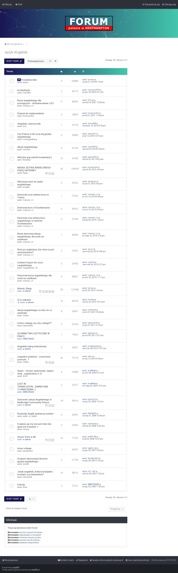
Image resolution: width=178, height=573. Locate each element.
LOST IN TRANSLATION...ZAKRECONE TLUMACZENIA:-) (32, 386)
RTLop (91, 100)
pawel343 (92, 157)
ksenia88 (92, 123)
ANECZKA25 (28, 339)
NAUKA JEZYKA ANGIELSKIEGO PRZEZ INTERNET (34, 169)
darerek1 (92, 134)
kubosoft (92, 399)
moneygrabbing (30, 139)
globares (92, 333)
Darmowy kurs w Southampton (33, 207)
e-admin (27, 291)
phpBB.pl (36, 570)
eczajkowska (93, 346)
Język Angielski (15, 52)
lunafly (26, 464)
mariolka (27, 93)
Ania (25, 487)
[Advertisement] (153, 92)
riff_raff (91, 471)
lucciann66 (93, 167)
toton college (24, 448)
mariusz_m (28, 106)
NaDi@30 (92, 413)
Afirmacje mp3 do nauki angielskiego (30, 183)
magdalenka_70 (30, 268)
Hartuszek (27, 477)
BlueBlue (27, 160)
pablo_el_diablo (30, 416)
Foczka (91, 299)
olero (90, 356)
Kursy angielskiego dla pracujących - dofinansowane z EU (35, 102)
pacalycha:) (28, 451)
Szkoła (21, 484)
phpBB (16, 567)
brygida (26, 187)
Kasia (25, 173)
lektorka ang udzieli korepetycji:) (34, 157)
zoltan (26, 315)
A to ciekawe (24, 299)
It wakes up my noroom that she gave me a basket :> (34, 425)
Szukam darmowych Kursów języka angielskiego (32, 460)
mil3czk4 (92, 310)
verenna (26, 149)
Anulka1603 (93, 458)
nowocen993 (93, 90)
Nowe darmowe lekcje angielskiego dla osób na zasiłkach (30, 236)
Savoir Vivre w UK (26, 436)
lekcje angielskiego (27, 147)
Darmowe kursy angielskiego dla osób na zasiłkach (34, 277)
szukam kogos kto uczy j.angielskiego (30, 264)
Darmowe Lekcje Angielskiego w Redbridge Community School (34, 401)
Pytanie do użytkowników (30, 113)
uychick (91, 262)
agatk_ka (92, 448)
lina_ (25, 126)
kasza (25, 82)
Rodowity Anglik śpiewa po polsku (35, 413)
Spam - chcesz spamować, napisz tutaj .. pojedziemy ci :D (35, 372)
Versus (26, 429)
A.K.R (25, 376)
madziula (92, 424)
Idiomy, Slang (24, 288)
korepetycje (23, 90)
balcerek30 (28, 326)
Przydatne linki (29, 79)
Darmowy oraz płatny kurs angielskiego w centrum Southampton (31, 220)
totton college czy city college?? (34, 323)
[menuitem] (18, 4)
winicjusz (92, 181)
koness (91, 79)
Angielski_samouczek (29, 123)
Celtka (26, 362)
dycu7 (90, 249)
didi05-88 (92, 436)
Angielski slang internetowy (31, 346)
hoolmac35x (28, 116)
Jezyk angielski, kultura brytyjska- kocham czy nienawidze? (35, 473)
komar (91, 288)
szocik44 (92, 147)
